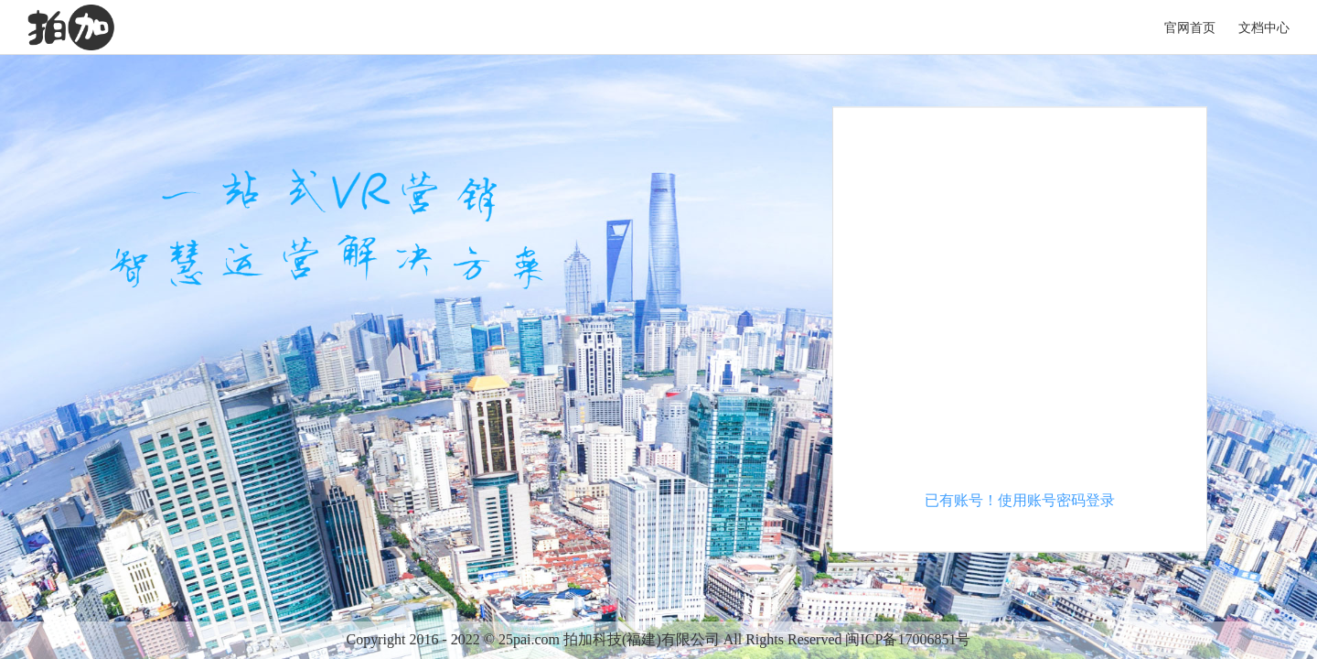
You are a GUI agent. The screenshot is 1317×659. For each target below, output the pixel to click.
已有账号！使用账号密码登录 (1020, 500)
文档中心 (1264, 28)
